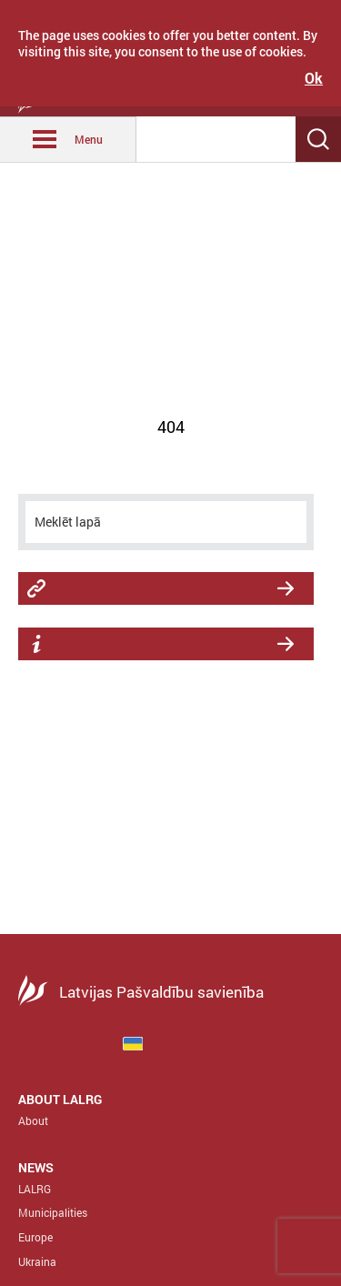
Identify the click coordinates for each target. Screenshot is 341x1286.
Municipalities (52, 1212)
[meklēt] (166, 522)
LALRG (34, 1188)
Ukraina (37, 1261)
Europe (35, 1237)
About (33, 1120)
